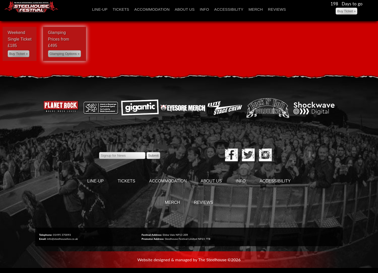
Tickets (121, 9)
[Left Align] (346, 11)
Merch (256, 9)
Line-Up (100, 9)
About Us (185, 9)
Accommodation (152, 9)
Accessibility (228, 9)
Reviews (277, 9)
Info (204, 9)
